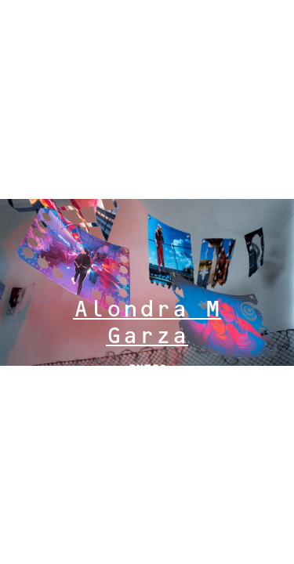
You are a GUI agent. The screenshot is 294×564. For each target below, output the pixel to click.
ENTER (147, 369)
